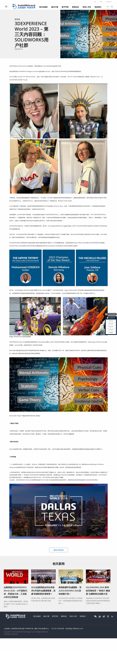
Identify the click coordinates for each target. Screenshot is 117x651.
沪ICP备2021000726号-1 (11, 634)
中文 (95, 1)
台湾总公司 (109, 1)
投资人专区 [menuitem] (87, 7)
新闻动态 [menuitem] (75, 7)
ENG (101, 1)
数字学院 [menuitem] (65, 7)
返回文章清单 (58, 550)
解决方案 (46, 616)
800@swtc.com (78, 629)
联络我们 (83, 616)
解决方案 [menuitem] (54, 7)
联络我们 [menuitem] (98, 7)
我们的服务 (37, 616)
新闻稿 (17, 19)
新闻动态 (64, 616)
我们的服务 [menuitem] (43, 7)
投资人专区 (73, 616)
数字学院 (55, 616)
